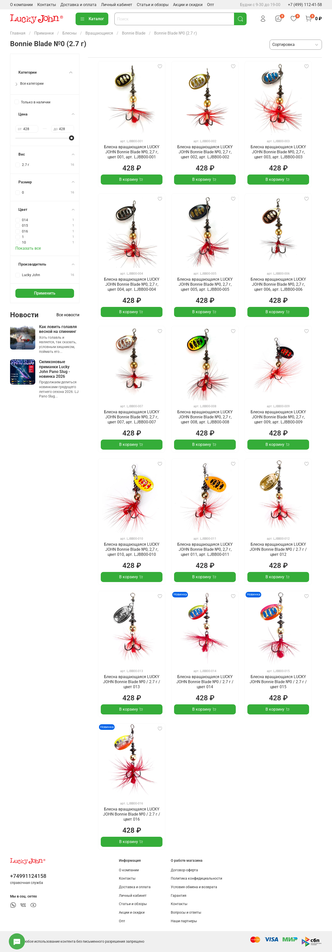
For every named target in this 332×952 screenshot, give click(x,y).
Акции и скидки (188, 4)
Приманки (44, 33)
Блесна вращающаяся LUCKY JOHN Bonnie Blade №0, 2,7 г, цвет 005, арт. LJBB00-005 (205, 284)
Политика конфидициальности (196, 878)
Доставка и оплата (78, 4)
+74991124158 (28, 876)
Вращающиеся (99, 33)
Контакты (46, 4)
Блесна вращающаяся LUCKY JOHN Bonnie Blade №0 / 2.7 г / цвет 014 (205, 681)
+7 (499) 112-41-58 (305, 4)
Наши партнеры (184, 921)
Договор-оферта (184, 870)
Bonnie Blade (133, 33)
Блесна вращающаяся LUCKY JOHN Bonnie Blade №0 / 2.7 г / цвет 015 (278, 681)
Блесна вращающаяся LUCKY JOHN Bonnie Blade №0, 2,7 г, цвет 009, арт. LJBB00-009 (278, 417)
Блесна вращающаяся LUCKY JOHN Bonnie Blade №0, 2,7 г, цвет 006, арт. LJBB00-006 (278, 284)
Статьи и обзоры (153, 4)
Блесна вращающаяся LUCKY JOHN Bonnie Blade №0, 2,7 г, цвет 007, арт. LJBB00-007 (131, 417)
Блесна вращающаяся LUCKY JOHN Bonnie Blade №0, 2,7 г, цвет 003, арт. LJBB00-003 (278, 152)
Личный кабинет (116, 4)
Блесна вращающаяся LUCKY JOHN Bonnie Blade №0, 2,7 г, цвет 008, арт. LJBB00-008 (205, 417)
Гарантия (178, 895)
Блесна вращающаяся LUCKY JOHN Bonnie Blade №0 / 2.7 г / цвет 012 (278, 549)
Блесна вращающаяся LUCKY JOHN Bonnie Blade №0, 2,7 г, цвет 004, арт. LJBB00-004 (131, 284)
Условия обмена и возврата (194, 887)
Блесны (69, 33)
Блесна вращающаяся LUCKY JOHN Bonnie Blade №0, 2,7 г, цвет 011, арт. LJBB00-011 (205, 549)
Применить (44, 293)
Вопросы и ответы (186, 912)
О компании (21, 4)
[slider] (71, 138)
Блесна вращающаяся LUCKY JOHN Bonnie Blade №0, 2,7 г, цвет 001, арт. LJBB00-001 (131, 152)
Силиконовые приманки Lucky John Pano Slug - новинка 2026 (54, 369)
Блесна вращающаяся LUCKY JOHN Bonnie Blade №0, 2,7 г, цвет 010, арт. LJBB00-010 (131, 549)
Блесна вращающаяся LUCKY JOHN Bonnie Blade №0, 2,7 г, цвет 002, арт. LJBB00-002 (205, 152)
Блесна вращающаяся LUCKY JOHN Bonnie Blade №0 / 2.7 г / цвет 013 (131, 681)
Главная (17, 33)
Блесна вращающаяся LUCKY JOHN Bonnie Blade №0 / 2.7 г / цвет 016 (131, 814)
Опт (210, 4)
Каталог (92, 18)
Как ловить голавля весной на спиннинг (58, 329)
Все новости (67, 314)
